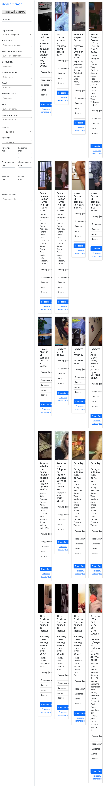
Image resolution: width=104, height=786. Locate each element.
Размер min (5, 178)
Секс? (4, 83)
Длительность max (24, 163)
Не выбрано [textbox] (8, 131)
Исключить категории (12, 51)
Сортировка (7, 30)
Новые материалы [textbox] (11, 34)
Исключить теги (9, 115)
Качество (6, 137)
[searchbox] (17, 45)
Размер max (21, 178)
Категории (7, 40)
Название (6, 19)
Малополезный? (9, 93)
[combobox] (17, 34)
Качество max (22, 149)
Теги (4, 104)
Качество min (6, 149)
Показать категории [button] (46, 110)
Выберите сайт (9, 194)
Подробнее (46, 104)
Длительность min (8, 163)
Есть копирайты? (10, 72)
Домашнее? (7, 61)
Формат (5, 127)
